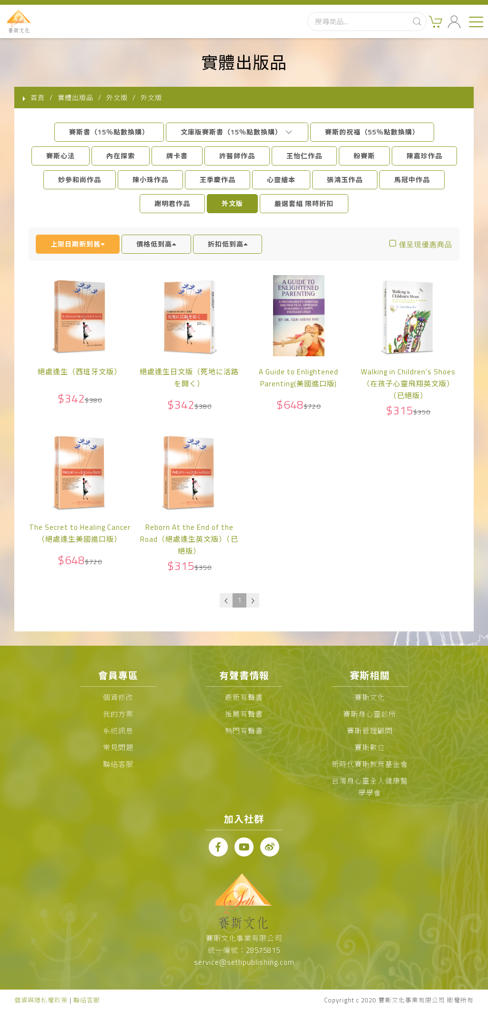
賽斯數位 (370, 747)
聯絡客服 (118, 764)
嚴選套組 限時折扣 (304, 203)
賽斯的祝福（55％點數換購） (372, 132)
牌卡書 (177, 156)
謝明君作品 (172, 203)
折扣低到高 (228, 244)
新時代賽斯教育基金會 (370, 764)
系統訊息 (118, 730)
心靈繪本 (281, 180)
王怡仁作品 (304, 156)
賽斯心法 (60, 156)
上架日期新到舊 (78, 244)
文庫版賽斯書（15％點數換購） (237, 132)
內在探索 (120, 156)
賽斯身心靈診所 (369, 714)
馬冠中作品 (412, 180)
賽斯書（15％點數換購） (109, 132)
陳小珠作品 (150, 180)
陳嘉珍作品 (424, 156)
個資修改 (118, 697)
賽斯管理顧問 (370, 730)
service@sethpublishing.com (244, 962)
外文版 (232, 203)
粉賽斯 (364, 156)
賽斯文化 (370, 697)
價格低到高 (156, 244)
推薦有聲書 (244, 714)
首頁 (37, 98)
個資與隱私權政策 (41, 1000)
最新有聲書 (244, 697)
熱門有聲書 (244, 730)
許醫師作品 (237, 156)
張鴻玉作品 (345, 180)
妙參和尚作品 (79, 180)
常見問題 (118, 747)
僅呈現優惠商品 (425, 244)
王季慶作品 (217, 180)
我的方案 (118, 714)
